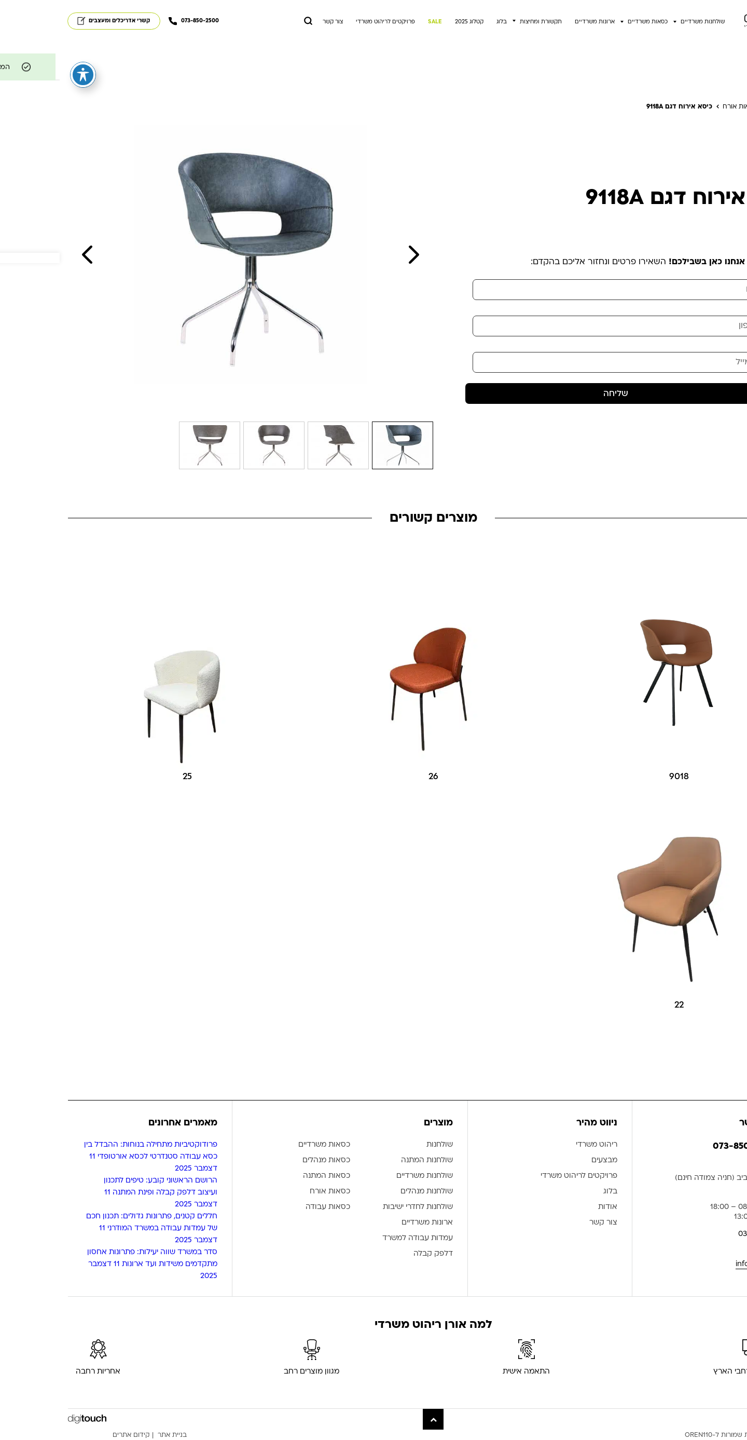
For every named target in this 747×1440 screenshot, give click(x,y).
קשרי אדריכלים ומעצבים (54, 21)
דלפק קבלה (373, 1253)
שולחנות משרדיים (643, 21)
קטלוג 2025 (409, 21)
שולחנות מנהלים (367, 1191)
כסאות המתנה (266, 1176)
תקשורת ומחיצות (481, 21)
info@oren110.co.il (707, 1264)
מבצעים (545, 1160)
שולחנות (380, 1144)
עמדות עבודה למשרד (358, 1238)
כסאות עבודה (268, 1207)
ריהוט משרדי (537, 1144)
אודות (548, 1207)
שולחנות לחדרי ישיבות (358, 1207)
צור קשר (273, 21)
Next (354, 254)
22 (619, 1005)
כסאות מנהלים (266, 1160)
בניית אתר (112, 1435)
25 (127, 776)
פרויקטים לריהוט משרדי (325, 21)
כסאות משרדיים (588, 21)
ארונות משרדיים (535, 21)
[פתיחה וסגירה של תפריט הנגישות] (23, 65)
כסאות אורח (270, 1191)
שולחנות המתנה (367, 1160)
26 (374, 776)
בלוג (442, 21)
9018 (619, 776)
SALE (375, 21)
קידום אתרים (71, 1435)
